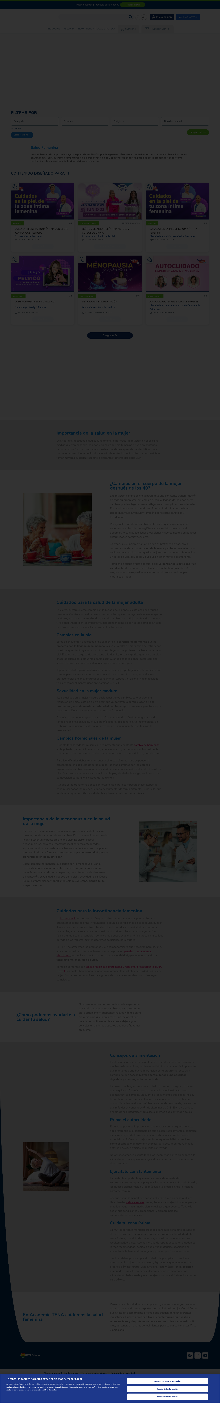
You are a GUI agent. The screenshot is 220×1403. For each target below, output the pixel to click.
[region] (110, 1388)
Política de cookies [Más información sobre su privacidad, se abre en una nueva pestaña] (49, 1390)
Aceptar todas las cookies (167, 1389)
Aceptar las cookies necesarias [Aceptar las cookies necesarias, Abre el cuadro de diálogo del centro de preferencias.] (167, 1381)
